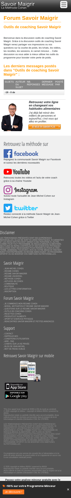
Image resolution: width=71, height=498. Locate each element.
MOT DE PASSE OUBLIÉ (15, 349)
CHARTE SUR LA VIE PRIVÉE (17, 344)
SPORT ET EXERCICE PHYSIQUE (19, 319)
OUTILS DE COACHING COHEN (18, 311)
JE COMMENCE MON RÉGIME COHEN (21, 304)
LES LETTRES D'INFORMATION (18, 289)
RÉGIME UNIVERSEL (13, 276)
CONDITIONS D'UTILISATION (17, 339)
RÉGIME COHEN (12, 271)
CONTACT (9, 334)
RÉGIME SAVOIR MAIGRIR (16, 274)
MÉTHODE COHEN (13, 279)
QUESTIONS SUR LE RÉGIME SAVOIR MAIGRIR (25, 309)
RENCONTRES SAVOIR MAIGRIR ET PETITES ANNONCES (29, 321)
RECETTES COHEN (13, 314)
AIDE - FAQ (9, 341)
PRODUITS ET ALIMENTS (15, 316)
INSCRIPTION (10, 291)
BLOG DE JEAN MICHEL (15, 346)
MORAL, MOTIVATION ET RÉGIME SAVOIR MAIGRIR (27, 306)
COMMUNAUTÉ (11, 284)
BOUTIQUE (9, 286)
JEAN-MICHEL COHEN (14, 269)
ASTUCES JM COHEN (14, 281)
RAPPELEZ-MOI (11, 336)
